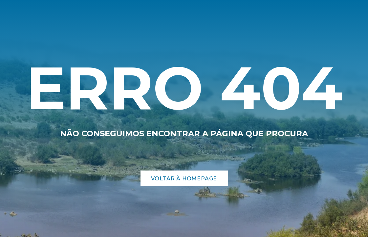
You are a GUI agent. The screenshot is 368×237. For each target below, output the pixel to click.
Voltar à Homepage (184, 178)
